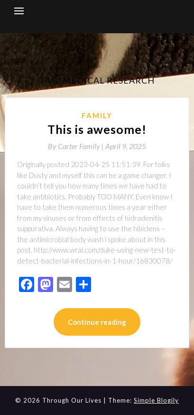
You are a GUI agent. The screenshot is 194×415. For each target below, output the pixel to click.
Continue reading (97, 322)
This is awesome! (97, 129)
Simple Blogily (156, 400)
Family (97, 115)
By (76, 146)
